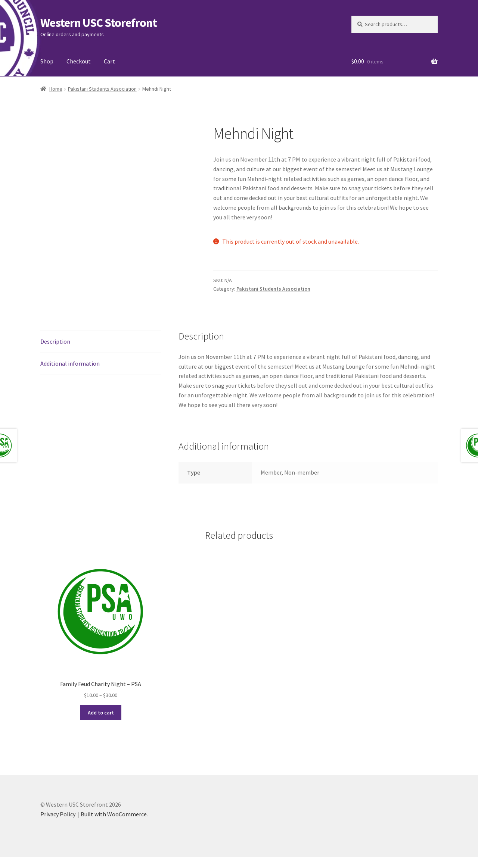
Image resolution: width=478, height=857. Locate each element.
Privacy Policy (57, 814)
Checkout (78, 61)
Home (55, 88)
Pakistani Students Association (102, 88)
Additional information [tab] (70, 363)
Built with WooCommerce (114, 814)
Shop (46, 61)
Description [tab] (55, 341)
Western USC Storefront (98, 22)
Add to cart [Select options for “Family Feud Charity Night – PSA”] (101, 712)
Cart (109, 61)
